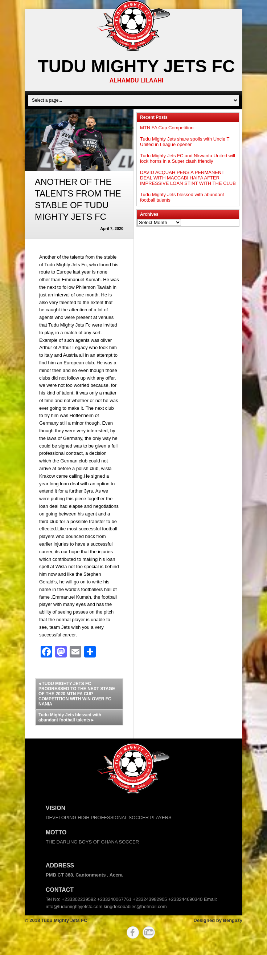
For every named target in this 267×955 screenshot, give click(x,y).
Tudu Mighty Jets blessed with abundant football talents (69, 717)
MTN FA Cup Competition (166, 127)
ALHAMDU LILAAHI (136, 80)
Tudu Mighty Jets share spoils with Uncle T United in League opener (184, 141)
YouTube (148, 932)
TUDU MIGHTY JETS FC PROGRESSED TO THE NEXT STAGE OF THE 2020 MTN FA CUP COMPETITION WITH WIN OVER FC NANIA (76, 694)
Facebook (132, 932)
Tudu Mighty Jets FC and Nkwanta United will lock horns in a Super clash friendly (187, 158)
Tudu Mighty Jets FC (136, 66)
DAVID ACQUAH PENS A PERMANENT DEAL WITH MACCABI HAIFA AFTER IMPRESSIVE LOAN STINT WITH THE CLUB (188, 178)
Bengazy (232, 920)
